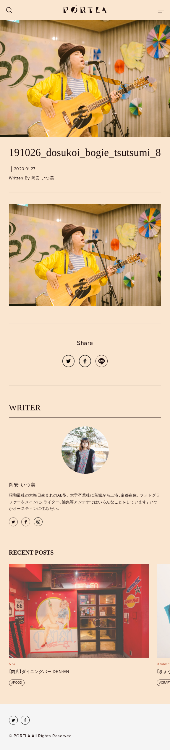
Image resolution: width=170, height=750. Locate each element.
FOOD (17, 683)
